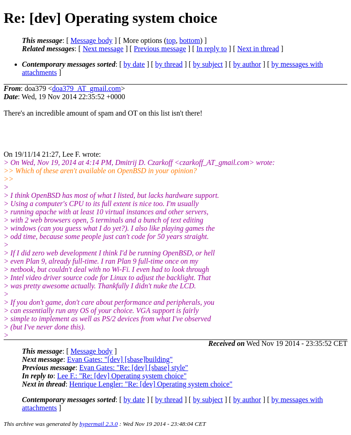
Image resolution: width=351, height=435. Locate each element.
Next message (103, 49)
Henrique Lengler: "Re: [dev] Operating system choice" (151, 384)
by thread (169, 64)
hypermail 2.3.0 (99, 423)
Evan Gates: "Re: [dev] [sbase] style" (133, 367)
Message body (91, 40)
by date (134, 64)
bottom (189, 40)
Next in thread (258, 49)
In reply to (212, 49)
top (171, 40)
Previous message (160, 49)
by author (247, 64)
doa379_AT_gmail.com (86, 88)
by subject (208, 64)
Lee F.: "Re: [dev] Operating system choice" (121, 376)
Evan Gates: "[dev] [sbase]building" (120, 359)
